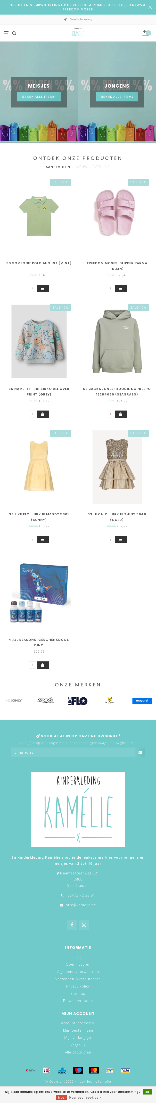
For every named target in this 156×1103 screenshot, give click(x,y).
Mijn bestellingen (78, 1030)
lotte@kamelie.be (80, 905)
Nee (61, 1097)
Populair (101, 167)
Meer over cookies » (85, 1097)
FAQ (78, 957)
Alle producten (78, 1052)
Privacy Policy (78, 986)
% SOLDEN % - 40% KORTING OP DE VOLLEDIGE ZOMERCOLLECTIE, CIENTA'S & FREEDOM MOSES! (78, 7)
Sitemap (78, 993)
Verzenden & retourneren (78, 979)
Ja (147, 1092)
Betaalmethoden (78, 1000)
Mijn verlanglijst (78, 1037)
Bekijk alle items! (39, 97)
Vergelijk (78, 1045)
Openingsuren (78, 964)
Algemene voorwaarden (78, 971)
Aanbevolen (58, 167)
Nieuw (81, 167)
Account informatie (78, 1023)
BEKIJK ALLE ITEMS (117, 97)
